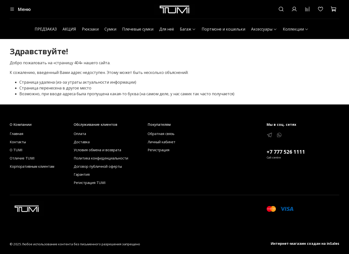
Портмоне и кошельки (223, 29)
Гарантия (82, 174)
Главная (16, 133)
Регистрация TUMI (89, 182)
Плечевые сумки (137, 29)
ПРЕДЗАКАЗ (46, 29)
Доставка (82, 142)
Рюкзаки (90, 29)
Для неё (166, 29)
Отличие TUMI (22, 158)
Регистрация (158, 150)
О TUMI (16, 150)
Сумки (110, 29)
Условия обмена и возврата (97, 150)
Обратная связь (161, 133)
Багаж (188, 29)
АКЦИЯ (69, 29)
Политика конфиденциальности (101, 158)
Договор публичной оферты (98, 166)
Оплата (80, 133)
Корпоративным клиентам (32, 166)
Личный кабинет (161, 142)
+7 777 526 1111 (286, 151)
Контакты (18, 142)
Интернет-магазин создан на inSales (305, 243)
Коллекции (296, 29)
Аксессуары (264, 29)
